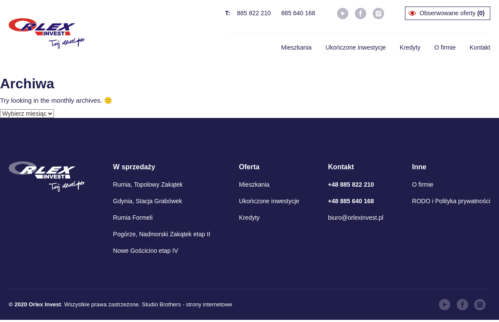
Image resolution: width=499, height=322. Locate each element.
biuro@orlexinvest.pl (355, 217)
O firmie (445, 47)
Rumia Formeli (133, 217)
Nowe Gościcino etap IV (145, 250)
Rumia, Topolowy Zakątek (148, 184)
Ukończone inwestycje (356, 47)
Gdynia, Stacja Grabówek (147, 201)
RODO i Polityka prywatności (451, 201)
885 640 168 (298, 13)
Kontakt (480, 47)
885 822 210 (254, 13)
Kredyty (410, 47)
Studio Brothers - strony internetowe (187, 304)
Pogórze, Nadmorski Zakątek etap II (161, 234)
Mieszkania (296, 47)
